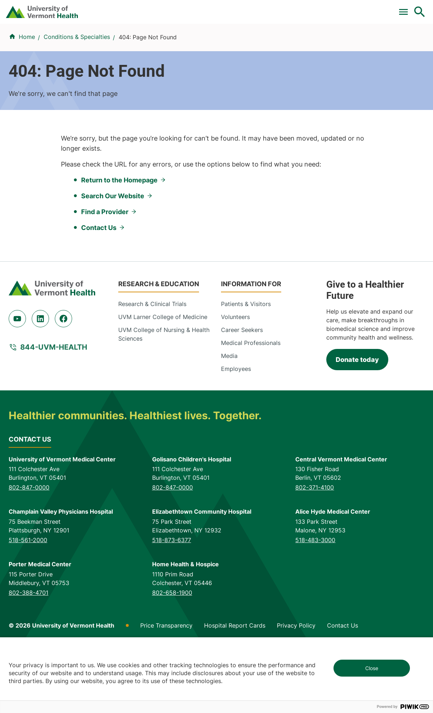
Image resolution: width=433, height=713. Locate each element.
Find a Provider (148, 38)
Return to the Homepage (119, 245)
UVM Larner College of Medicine (162, 382)
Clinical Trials (144, 8)
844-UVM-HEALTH (53, 412)
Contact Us (98, 293)
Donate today (357, 425)
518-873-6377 (171, 606)
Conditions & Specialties (208, 38)
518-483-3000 (315, 606)
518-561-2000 (28, 606)
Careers (301, 8)
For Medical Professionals (210, 8)
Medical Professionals (250, 408)
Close (371, 668)
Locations (262, 38)
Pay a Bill (100, 8)
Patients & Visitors (307, 38)
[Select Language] (346, 8)
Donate (268, 8)
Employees (236, 434)
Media (229, 421)
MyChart (406, 8)
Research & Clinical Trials (152, 369)
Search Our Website (112, 261)
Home (27, 68)
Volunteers (235, 382)
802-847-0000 (29, 553)
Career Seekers (242, 395)
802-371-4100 (314, 553)
